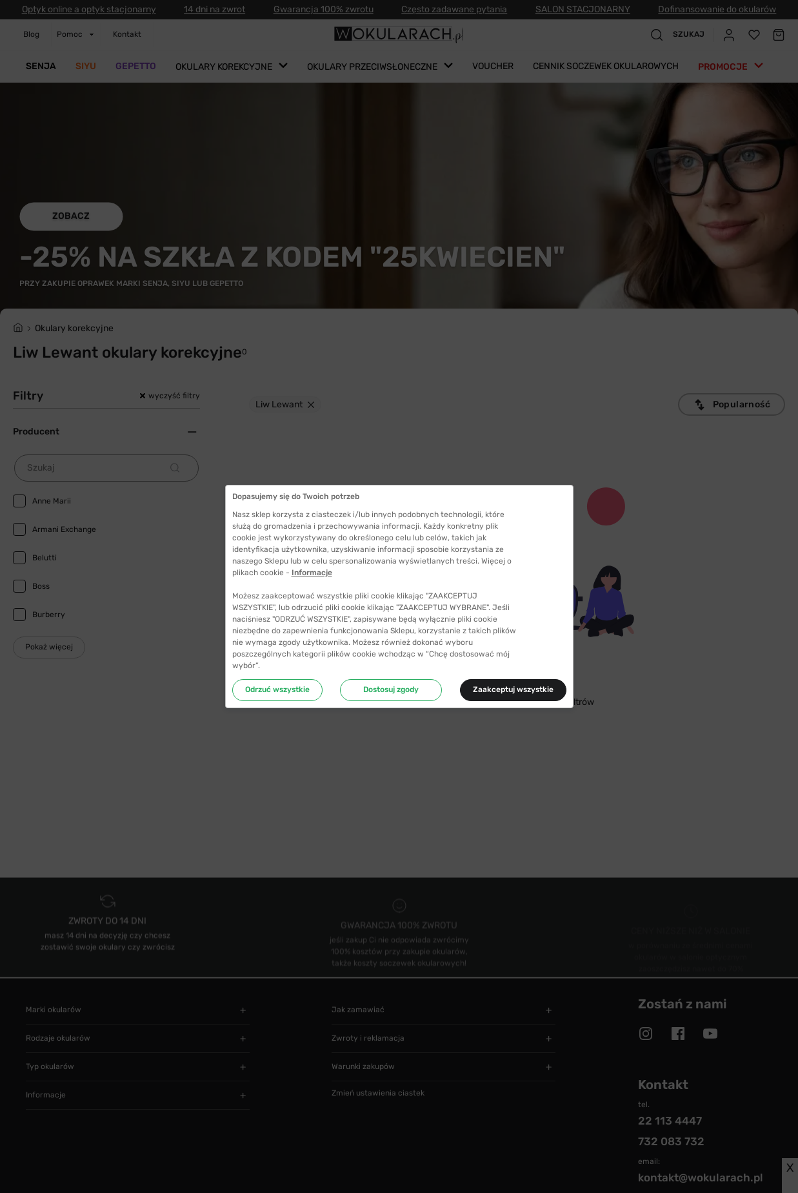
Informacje (312, 572)
